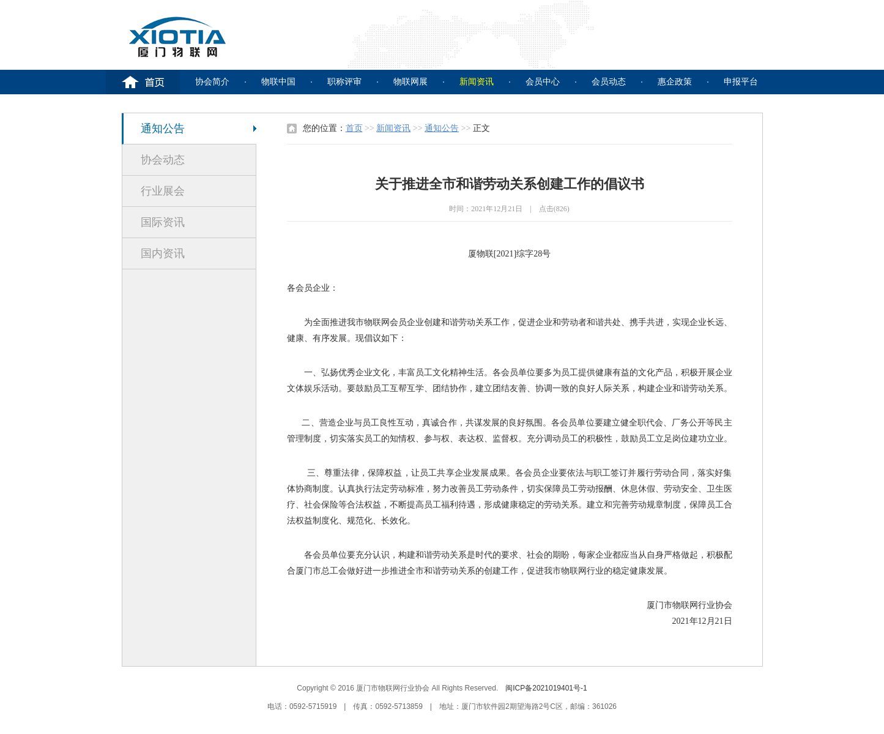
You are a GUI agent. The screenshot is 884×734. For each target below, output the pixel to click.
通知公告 (163, 128)
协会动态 (163, 160)
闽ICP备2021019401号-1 (546, 688)
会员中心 (543, 81)
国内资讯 (163, 253)
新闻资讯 (476, 81)
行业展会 (163, 191)
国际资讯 (163, 222)
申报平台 (741, 81)
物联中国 (278, 81)
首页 (354, 128)
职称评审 (344, 81)
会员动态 (609, 81)
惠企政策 (675, 81)
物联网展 (410, 81)
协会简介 (212, 81)
